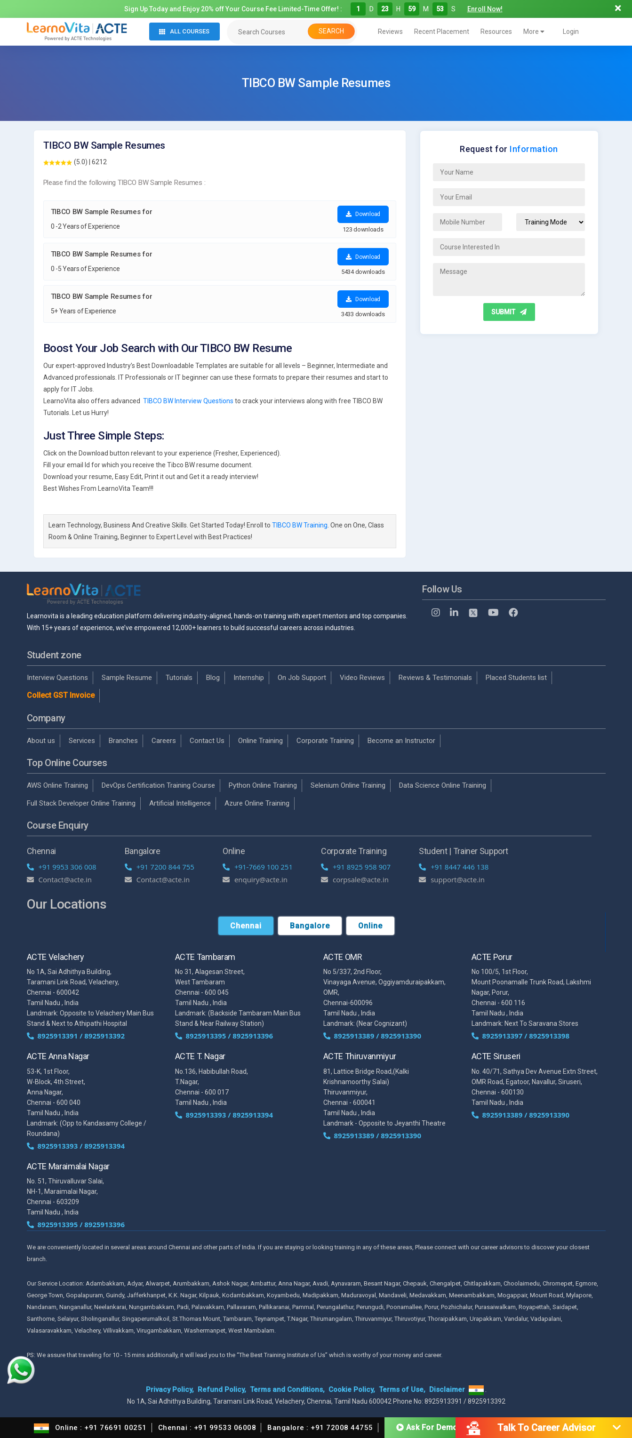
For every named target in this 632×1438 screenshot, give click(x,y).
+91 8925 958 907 (356, 866)
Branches (123, 740)
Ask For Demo (427, 1427)
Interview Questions (57, 677)
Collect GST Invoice (61, 695)
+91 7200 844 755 (159, 866)
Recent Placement (441, 31)
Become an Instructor (401, 740)
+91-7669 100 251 (258, 866)
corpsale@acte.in (355, 879)
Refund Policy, (222, 1389)
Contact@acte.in (59, 879)
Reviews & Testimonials (435, 677)
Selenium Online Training (348, 785)
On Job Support (302, 677)
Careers (164, 740)
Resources (496, 31)
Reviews (390, 31)
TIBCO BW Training (300, 525)
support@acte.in (452, 879)
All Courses (184, 31)
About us (41, 740)
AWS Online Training (57, 785)
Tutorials (179, 677)
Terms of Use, (402, 1389)
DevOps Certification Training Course (158, 785)
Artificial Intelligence (180, 803)
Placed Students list (516, 677)
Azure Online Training (256, 803)
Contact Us (207, 740)
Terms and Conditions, (287, 1389)
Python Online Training (263, 785)
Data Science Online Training (442, 785)
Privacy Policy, (170, 1389)
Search (331, 31)
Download (363, 214)
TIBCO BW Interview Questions (188, 401)
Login (571, 31)
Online (370, 925)
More (533, 31)
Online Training (260, 740)
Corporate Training (325, 740)
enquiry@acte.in (255, 879)
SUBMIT (509, 312)
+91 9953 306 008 (61, 866)
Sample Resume (127, 677)
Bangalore (310, 925)
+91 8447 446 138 (453, 866)
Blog (213, 677)
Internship (248, 677)
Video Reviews (362, 677)
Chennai (246, 925)
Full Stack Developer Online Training (81, 803)
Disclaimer (447, 1389)
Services (82, 740)
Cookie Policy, (351, 1389)
